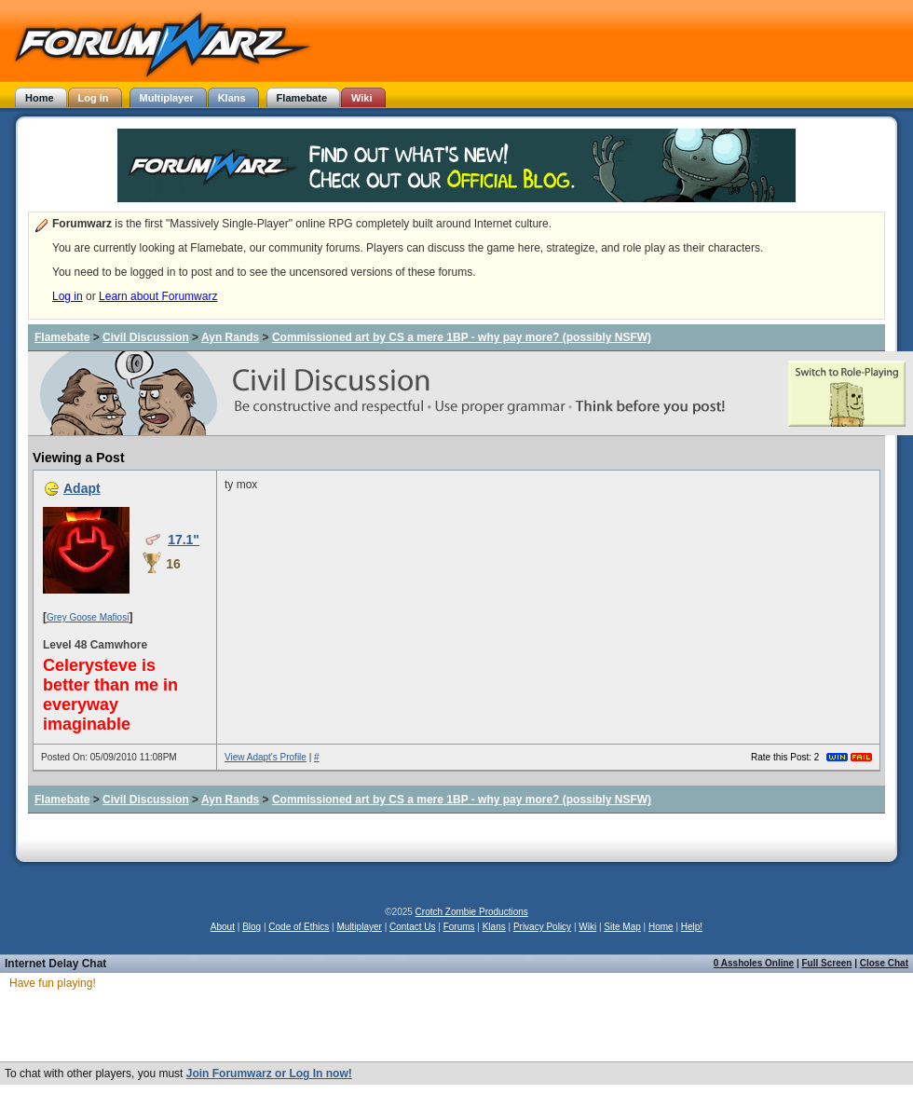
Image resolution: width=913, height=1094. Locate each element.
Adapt (82, 488)
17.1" (183, 539)
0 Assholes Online (754, 963)
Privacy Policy (542, 927)
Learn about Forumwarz (158, 296)
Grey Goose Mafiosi (88, 617)
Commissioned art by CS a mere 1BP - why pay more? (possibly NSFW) (461, 337)
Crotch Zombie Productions (472, 912)
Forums (459, 927)
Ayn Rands (230, 337)
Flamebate (61, 337)
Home (661, 927)
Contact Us (412, 927)
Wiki (587, 927)
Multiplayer (359, 927)
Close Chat (884, 963)
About (223, 927)
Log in (67, 296)
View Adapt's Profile (266, 757)
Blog (251, 927)
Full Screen (827, 963)
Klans (494, 927)
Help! (691, 927)
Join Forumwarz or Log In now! (269, 1073)
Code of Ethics (298, 927)
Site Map (622, 927)
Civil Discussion (145, 337)
